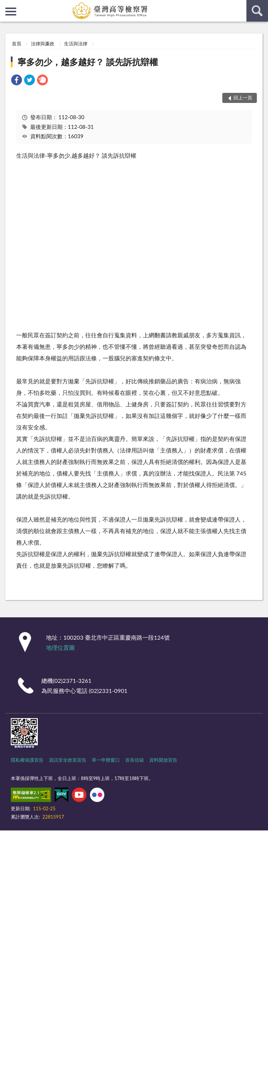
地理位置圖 (60, 647)
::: (6, 5)
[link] (16, 81)
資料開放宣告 (163, 760)
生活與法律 (75, 43)
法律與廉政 (42, 43)
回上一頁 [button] (242, 97)
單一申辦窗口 (106, 760)
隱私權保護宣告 (27, 760)
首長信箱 (134, 760)
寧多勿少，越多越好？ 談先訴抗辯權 (88, 62)
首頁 (16, 43)
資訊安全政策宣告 (67, 760)
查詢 (257, 11)
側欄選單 (10, 11)
